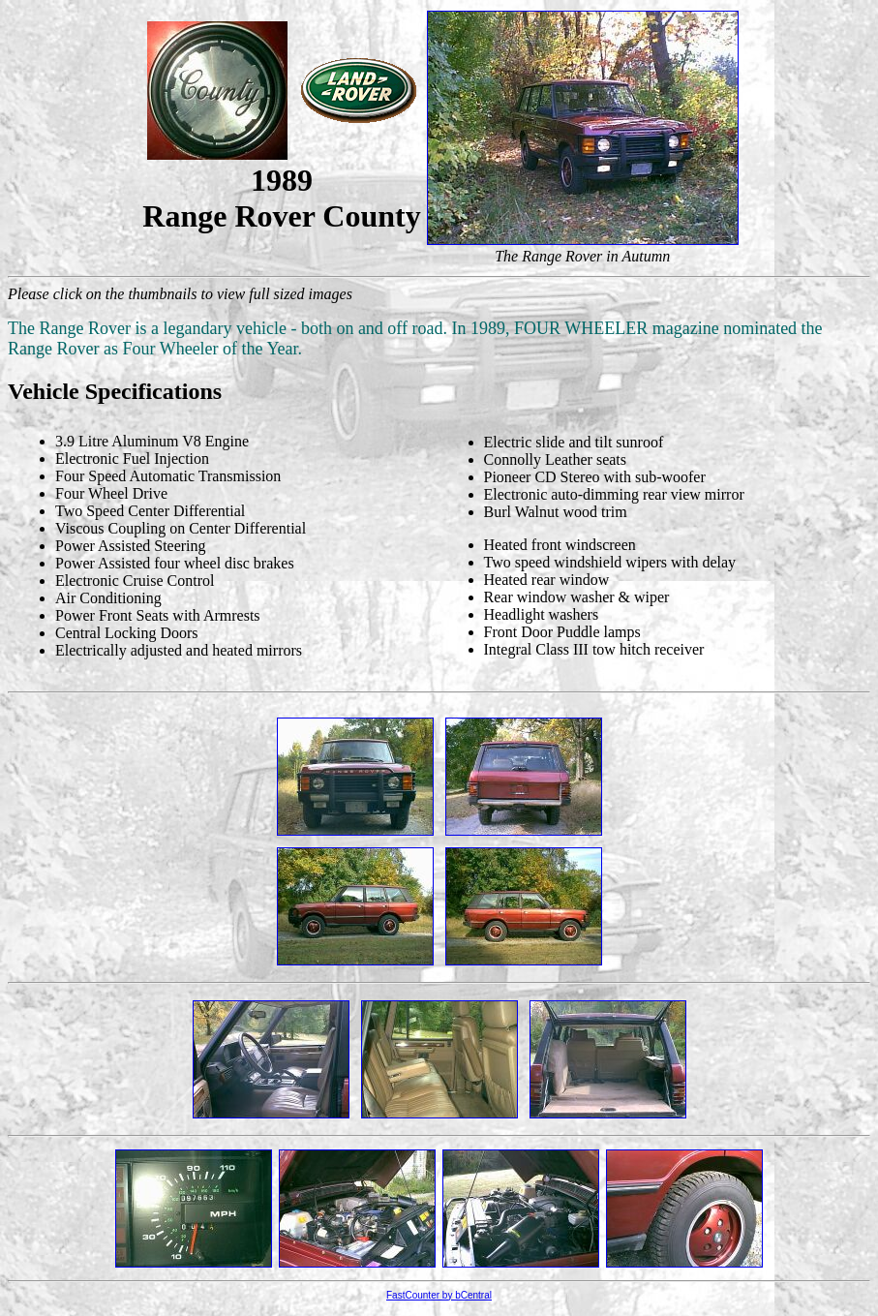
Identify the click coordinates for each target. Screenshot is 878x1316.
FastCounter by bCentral (439, 1295)
